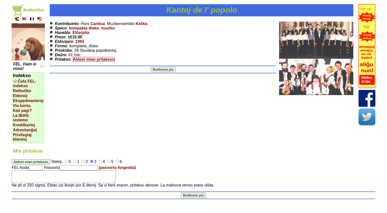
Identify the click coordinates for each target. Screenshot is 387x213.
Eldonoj (20, 96)
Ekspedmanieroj (28, 101)
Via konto (22, 106)
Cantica (97, 24)
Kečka (141, 24)
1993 (79, 41)
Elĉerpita (81, 32)
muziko (108, 28)
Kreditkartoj (24, 125)
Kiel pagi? (22, 110)
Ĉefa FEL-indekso (24, 83)
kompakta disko (84, 28)
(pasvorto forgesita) (117, 167)
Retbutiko (22, 91)
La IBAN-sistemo (21, 117)
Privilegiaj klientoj (22, 137)
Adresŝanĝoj (25, 130)
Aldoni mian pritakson (94, 59)
